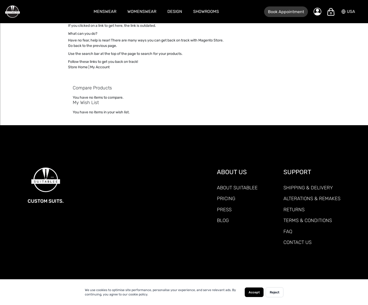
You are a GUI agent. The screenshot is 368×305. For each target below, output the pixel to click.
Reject (274, 292)
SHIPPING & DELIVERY (308, 188)
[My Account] (317, 11)
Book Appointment (286, 11)
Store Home (78, 67)
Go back (74, 46)
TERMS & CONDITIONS (307, 220)
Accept (254, 292)
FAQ (287, 231)
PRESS (224, 210)
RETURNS (294, 210)
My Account (100, 67)
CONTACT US (297, 242)
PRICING (226, 198)
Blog (223, 220)
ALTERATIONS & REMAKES (311, 198)
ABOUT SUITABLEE (237, 188)
